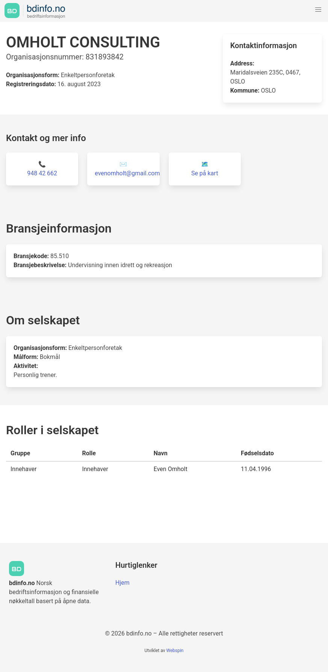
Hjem (122, 582)
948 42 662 (42, 173)
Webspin (174, 650)
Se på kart (204, 173)
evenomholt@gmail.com (127, 173)
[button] (318, 10)
